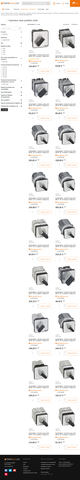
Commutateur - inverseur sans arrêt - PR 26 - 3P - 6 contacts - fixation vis (39, 387)
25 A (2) (5, 76)
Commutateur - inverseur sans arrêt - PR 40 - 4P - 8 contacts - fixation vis (65, 246)
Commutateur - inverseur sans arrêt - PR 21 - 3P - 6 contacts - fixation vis (39, 434)
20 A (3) (5, 69)
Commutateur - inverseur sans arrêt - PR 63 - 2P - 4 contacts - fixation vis (39, 198)
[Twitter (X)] (10, 470)
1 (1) (4, 54)
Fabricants (16, 9)
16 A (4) (5, 67)
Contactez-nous (26, 470)
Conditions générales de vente (48, 464)
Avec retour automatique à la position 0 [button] (9, 58)
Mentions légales (45, 472)
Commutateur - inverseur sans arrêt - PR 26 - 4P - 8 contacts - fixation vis (39, 340)
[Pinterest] (6, 474)
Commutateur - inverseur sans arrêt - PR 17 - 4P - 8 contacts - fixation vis (65, 387)
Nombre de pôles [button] (6, 46)
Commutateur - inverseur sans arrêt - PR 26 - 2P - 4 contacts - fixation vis (39, 55)
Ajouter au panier (45, 71)
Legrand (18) (6, 40)
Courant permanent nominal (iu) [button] (10, 64)
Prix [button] (2, 43)
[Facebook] (6, 470)
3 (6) (4, 50)
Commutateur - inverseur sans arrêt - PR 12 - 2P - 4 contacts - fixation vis (39, 104)
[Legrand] (16, 13)
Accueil (24, 462)
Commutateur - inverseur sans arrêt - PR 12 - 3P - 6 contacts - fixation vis (65, 56)
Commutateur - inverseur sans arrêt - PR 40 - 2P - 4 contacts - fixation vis (65, 151)
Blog (47, 9)
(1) (39, 59)
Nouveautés (24, 9)
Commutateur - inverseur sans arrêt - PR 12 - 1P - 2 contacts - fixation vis (65, 293)
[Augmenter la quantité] (38, 70)
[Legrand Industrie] (22, 13)
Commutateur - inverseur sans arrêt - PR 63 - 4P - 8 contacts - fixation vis (39, 151)
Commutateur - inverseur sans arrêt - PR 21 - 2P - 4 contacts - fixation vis (65, 434)
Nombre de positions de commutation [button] (7, 88)
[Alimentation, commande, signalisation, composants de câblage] (39, 13)
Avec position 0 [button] (5, 100)
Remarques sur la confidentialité (48, 462)
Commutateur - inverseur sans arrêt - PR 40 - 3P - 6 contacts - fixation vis (65, 340)
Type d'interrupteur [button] (6, 92)
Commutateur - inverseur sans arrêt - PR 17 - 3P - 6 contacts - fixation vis (39, 293)
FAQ (24, 464)
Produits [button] (7, 9)
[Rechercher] (48, 3)
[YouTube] (14, 470)
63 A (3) (5, 75)
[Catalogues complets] (9, 13)
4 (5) (4, 52)
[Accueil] (10, 3)
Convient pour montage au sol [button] (9, 106)
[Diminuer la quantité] (38, 72)
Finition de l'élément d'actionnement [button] (6, 96)
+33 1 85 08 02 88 (9, 466)
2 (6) (4, 48)
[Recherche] (34, 3)
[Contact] (56, 3)
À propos (25, 468)
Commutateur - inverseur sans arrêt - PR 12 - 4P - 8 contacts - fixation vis (65, 104)
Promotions (33, 9)
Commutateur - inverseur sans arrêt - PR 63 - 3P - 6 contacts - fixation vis (65, 198)
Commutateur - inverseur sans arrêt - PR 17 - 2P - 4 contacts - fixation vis (39, 246)
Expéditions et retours (46, 466)
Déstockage (41, 9)
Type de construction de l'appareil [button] (10, 103)
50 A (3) (5, 73)
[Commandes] (55, 13)
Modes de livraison (45, 468)
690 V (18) (5, 84)
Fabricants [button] (4, 37)
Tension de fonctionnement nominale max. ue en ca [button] (8, 80)
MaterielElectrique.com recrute (30, 472)
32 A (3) (5, 71)
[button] (65, 3)
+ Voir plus (4, 109)
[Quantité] (33, 71)
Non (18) (5, 34)
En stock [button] (3, 32)
